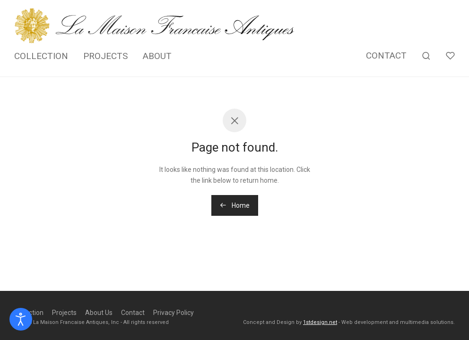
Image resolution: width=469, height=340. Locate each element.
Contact (133, 312)
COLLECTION (41, 56)
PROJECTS (105, 56)
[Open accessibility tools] (20, 319)
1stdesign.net (320, 322)
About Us (99, 312)
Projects (64, 312)
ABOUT (157, 56)
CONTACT (386, 55)
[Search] (426, 55)
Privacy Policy (173, 312)
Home (235, 205)
